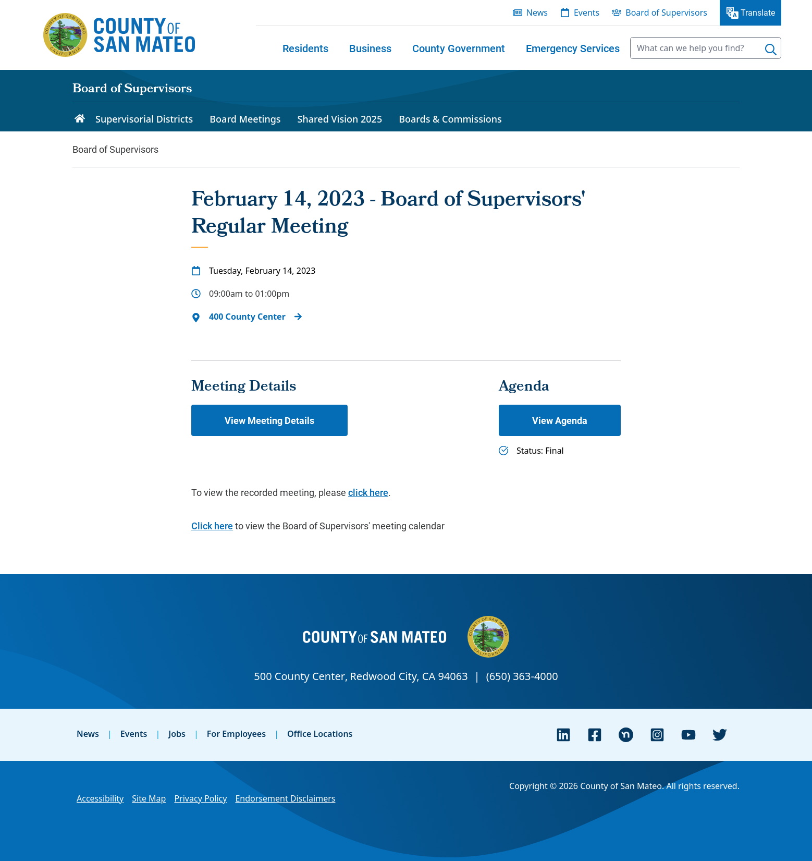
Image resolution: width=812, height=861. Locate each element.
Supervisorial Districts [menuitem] (144, 119)
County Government (458, 48)
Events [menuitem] (586, 12)
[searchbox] (705, 48)
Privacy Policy (200, 798)
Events (133, 733)
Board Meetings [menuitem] (245, 119)
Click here (212, 525)
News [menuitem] (537, 12)
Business (370, 48)
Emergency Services (573, 48)
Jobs (177, 733)
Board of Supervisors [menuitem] (666, 12)
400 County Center (247, 316)
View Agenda (559, 420)
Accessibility (100, 798)
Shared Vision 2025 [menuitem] (340, 119)
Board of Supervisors (132, 89)
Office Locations (320, 733)
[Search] (771, 49)
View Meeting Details (269, 420)
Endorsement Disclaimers (285, 798)
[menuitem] (305, 48)
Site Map (149, 798)
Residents (305, 48)
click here (368, 492)
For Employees (236, 733)
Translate (758, 12)
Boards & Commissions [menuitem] (450, 119)
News (88, 733)
